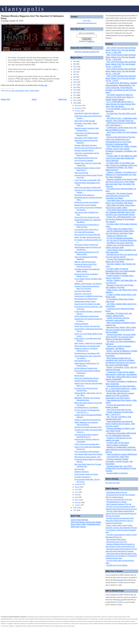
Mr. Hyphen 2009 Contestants (84, 232)
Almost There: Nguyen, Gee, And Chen (87, 326)
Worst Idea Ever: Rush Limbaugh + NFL (87, 457)
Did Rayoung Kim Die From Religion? (86, 202)
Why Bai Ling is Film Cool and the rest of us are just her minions (121, 255)
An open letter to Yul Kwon (117, 473)
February (78, 502)
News (78, 524)
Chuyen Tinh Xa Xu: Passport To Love (86, 217)
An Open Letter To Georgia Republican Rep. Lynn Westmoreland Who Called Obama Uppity (120, 271)
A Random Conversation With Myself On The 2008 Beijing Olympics (121, 434)
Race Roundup (79, 469)
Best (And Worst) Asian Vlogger (116, 539)
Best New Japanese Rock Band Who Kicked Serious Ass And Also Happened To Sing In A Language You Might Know (120, 521)
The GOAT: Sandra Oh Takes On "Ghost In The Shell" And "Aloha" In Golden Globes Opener (120, 97)
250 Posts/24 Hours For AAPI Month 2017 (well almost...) (121, 124)
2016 (74, 87)
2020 (74, 77)
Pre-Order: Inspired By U (82, 477)
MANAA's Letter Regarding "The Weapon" (88, 283)
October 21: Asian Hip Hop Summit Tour (87, 420)
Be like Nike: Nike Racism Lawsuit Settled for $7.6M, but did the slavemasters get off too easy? (120, 395)
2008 (74, 507)
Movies (82, 522)
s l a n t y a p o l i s (22, 9)
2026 (74, 61)
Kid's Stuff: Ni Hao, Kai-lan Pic (84, 195)
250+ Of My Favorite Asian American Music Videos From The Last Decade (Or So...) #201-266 (121, 50)
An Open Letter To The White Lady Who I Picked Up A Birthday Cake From (121, 164)
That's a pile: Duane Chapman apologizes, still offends (118, 347)
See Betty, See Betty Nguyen (83, 150)
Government (91, 522)
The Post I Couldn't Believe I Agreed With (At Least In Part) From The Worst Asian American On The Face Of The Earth (121, 513)
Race (77, 527)
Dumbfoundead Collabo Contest (85, 301)
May (76, 495)
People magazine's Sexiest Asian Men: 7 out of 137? (119, 413)
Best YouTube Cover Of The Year (116, 542)
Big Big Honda (79, 375)
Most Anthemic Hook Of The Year (116, 492)
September (78, 484)
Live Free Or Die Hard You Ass (119, 410)
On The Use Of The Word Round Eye (122, 240)
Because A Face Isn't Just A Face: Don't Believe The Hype (120, 286)
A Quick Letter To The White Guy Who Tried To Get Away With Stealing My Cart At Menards (121, 158)
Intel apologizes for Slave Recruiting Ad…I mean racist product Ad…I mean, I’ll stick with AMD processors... (121, 388)
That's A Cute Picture (81, 173)
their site (43, 85)
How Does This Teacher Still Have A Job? (88, 427)
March (77, 500)
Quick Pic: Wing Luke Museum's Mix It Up (88, 148)
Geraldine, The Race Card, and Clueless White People (119, 314)
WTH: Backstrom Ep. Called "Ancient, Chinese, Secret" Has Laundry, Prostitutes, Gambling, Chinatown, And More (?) (121, 149)
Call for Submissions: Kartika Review (86, 316)
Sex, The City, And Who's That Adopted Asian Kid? (118, 418)
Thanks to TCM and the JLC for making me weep (119, 439)
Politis (83, 524)
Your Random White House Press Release (88, 454)
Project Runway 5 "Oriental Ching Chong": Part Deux (119, 277)
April (76, 497)
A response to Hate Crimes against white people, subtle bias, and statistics (121, 373)
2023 (74, 69)
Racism (83, 527)
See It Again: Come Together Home (86, 138)
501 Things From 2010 (112, 483)
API (9, 90)
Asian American (19, 90)
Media (98, 522)
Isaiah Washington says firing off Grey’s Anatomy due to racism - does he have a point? (120, 423)
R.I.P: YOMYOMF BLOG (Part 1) (120, 102)
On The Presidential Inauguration (120, 238)
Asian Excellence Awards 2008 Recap (122, 454)
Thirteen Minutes (34, 90)
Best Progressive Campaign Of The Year (118, 504)
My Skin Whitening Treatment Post (85, 368)
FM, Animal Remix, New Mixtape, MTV (87, 353)
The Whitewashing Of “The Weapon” (86, 407)
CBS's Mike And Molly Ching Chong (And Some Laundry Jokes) (120, 206)
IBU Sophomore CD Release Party (85, 299)
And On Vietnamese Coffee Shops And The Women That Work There (120, 232)
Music (73, 524)
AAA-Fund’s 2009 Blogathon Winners (86, 378)
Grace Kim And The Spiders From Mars (87, 304)
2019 (74, 79)
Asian (12, 90)
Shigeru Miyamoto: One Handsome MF (87, 346)
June (76, 492)
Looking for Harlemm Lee (117, 236)
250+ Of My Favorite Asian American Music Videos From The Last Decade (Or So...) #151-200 (121, 57)
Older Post (62, 99)
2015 (74, 90)
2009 (74, 103)
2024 (74, 66)
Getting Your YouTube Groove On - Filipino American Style (120, 246)
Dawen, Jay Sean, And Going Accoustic (87, 237)
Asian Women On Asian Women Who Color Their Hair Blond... (121, 105)
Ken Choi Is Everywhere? (82, 291)
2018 (74, 82)
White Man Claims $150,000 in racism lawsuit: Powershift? (121, 378)
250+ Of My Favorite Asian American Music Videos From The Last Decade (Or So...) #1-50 (121, 78)
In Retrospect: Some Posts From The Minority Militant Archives (121, 128)
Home (34, 99)
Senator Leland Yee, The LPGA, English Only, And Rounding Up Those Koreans (121, 468)
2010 (74, 100)
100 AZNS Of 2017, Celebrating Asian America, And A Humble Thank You (121, 119)
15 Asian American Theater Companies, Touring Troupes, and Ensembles (119, 461)
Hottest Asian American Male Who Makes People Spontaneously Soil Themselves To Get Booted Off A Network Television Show (121, 556)
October (77, 111)
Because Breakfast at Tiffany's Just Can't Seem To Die (120, 429)
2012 (74, 95)
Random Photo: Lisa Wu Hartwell (85, 205)
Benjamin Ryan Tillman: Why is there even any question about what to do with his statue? (121, 329)
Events (27, 90)
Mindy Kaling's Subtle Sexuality (84, 121)
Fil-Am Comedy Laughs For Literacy (86, 474)
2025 (74, 64)
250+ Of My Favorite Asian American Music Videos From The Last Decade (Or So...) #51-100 (121, 71)
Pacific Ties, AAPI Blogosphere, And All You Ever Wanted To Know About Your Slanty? (121, 219)
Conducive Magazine (81, 324)
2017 (74, 85)
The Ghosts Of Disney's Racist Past (86, 244)
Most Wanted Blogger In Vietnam (116, 502)
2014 (74, 92)
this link (120, 580)
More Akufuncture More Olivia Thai (85, 158)
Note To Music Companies (117, 445)
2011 (74, 98)
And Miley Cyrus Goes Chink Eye (120, 243)
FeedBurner (90, 41)
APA (6, 90)
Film (72, 522)
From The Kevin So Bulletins (83, 160)
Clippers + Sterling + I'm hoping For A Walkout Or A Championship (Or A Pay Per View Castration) (121, 174)
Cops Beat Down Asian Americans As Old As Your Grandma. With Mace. (121, 201)
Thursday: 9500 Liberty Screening (85, 145)
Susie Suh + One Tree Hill (83, 293)
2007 (74, 510)
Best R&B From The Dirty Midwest (116, 565)
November (78, 108)
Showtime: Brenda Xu (81, 471)
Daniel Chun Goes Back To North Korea (87, 187)
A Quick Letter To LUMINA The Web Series (88, 296)
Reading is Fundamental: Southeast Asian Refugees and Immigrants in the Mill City (121, 449)
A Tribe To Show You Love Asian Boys (86, 444)
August (77, 487)
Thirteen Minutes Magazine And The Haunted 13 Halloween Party (32, 17)
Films (77, 522)
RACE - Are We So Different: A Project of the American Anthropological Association (121, 353)
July (76, 489)
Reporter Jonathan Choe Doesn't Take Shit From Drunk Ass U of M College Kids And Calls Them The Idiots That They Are (121, 182)
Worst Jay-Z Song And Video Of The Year (119, 499)
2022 (74, 72)
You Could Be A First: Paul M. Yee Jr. (86, 229)
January (77, 505)
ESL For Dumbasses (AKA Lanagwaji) (86, 451)
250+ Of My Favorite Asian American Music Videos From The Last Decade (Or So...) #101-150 (121, 64)
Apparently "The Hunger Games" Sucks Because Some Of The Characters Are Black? (119, 195)
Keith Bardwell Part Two (82, 361)
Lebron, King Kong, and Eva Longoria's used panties (117, 319)
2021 (74, 74)
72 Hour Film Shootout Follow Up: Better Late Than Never (120, 260)
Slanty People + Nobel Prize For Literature (88, 343)
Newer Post (5, 99)
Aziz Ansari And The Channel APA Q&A (87, 234)
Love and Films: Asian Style (118, 457)
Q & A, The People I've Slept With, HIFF (87, 180)
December (78, 105)
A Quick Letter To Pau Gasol (118, 443)
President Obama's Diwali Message (86, 381)
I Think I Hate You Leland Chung (120, 229)
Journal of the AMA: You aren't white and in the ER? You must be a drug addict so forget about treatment (121, 336)
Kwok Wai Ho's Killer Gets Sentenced (86, 113)
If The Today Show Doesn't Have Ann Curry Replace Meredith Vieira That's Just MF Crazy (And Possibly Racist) (121, 212)
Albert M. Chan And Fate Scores (85, 262)
